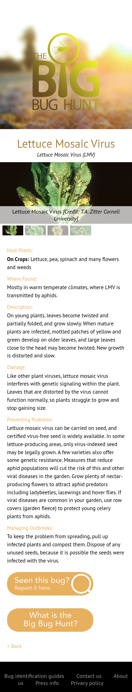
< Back (14, 646)
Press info (47, 682)
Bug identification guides (34, 675)
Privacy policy (87, 682)
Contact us (89, 675)
